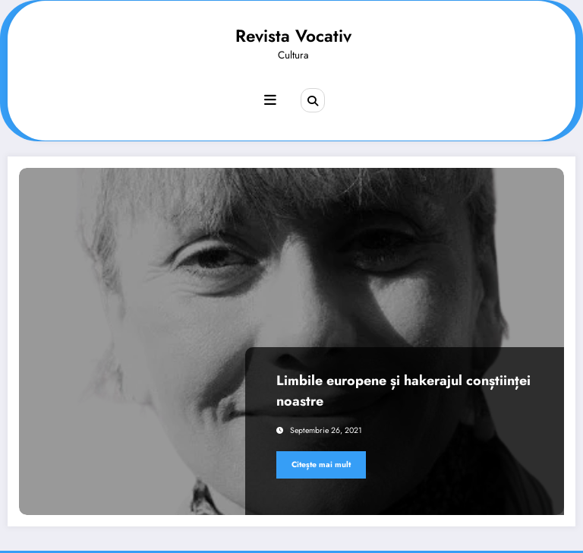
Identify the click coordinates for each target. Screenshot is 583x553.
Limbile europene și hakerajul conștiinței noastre (403, 391)
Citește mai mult (321, 464)
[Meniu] (270, 100)
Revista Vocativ (293, 36)
